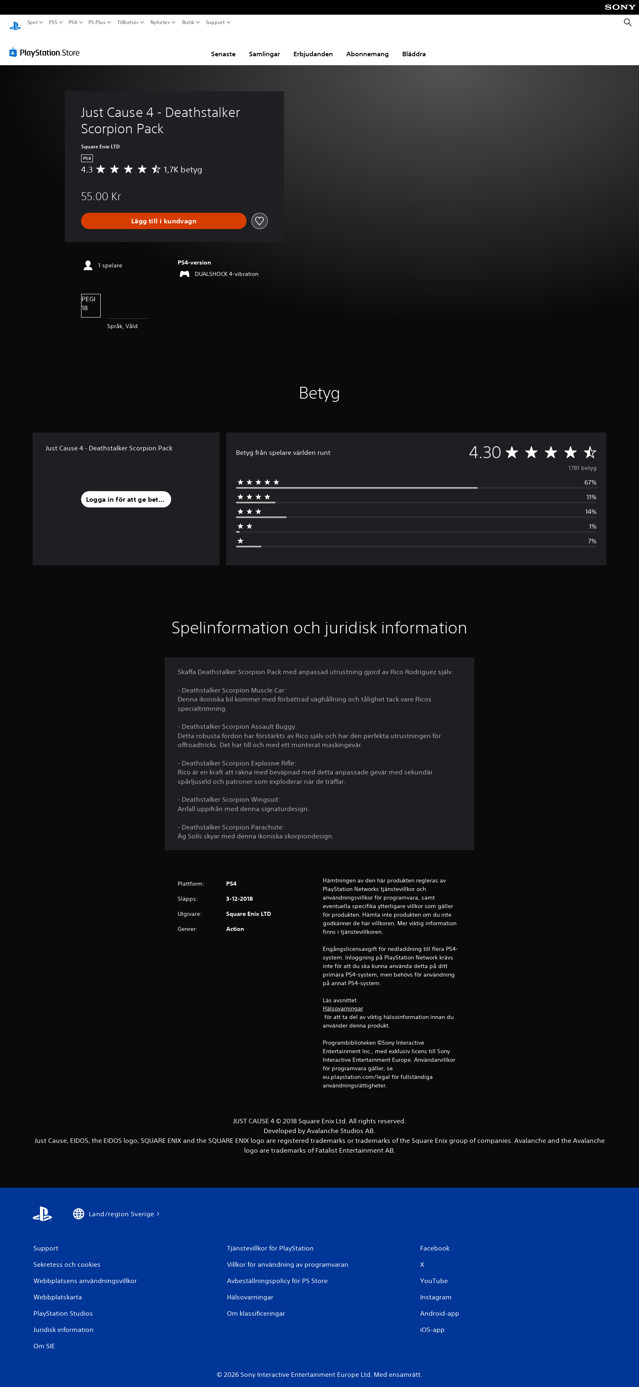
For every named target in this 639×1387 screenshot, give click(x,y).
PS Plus (97, 22)
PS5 (52, 22)
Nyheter (160, 22)
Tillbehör (127, 22)
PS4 (72, 22)
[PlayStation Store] (47, 44)
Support (215, 22)
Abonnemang (367, 46)
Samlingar (264, 46)
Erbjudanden (313, 46)
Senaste (223, 46)
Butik (188, 22)
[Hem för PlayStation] (15, 23)
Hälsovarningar (343, 1000)
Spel (32, 22)
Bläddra (414, 46)
